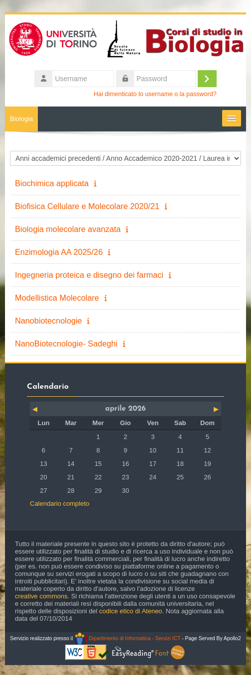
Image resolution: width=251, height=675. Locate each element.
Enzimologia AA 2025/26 (59, 251)
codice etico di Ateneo (130, 611)
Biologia (21, 118)
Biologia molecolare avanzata (68, 229)
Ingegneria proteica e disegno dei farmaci (89, 274)
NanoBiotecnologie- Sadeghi (66, 343)
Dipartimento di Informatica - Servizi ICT (127, 638)
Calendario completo (59, 503)
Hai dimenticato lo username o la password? (155, 94)
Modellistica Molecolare (57, 297)
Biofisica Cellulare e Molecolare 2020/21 (87, 206)
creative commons (41, 596)
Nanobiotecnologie (48, 320)
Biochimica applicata (52, 183)
